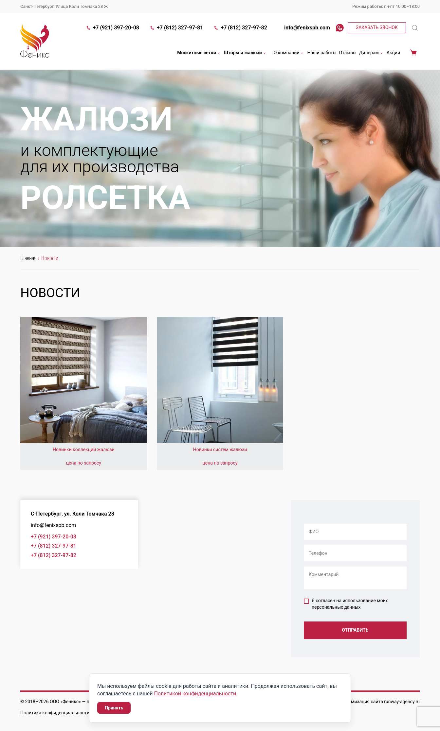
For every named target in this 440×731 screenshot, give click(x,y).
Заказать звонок (377, 28)
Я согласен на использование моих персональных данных (346, 604)
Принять (114, 707)
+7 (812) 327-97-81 (176, 28)
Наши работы (321, 53)
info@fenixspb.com (304, 28)
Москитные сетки (199, 53)
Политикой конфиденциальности (195, 693)
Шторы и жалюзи (245, 53)
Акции (393, 53)
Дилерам (371, 53)
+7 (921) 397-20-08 (112, 28)
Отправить (355, 630)
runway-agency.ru (402, 701)
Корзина (413, 53)
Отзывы (348, 53)
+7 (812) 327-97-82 (240, 28)
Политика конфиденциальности (54, 712)
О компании (289, 53)
